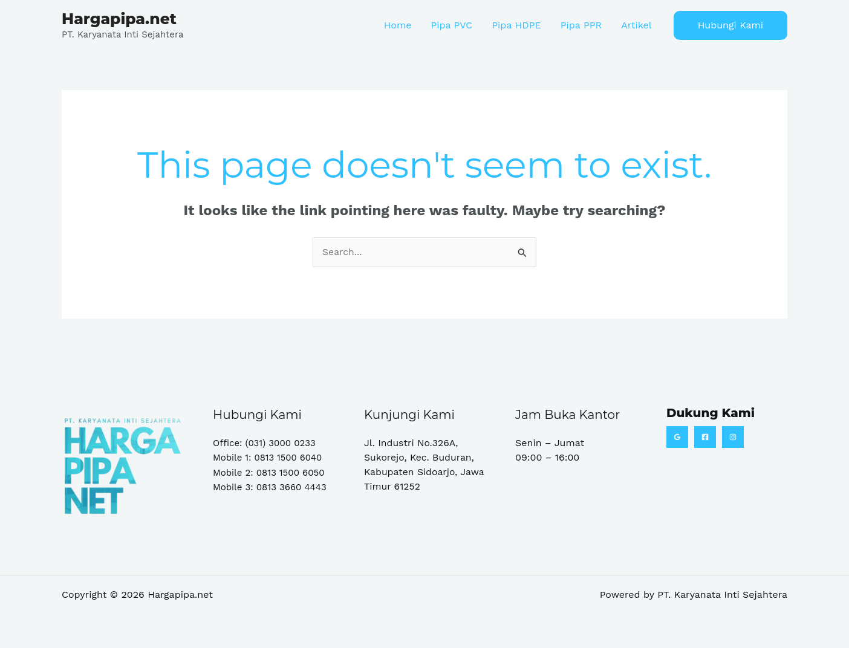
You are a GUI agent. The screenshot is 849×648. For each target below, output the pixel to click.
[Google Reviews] (677, 437)
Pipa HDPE (516, 25)
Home (398, 25)
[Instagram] (733, 437)
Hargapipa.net (119, 19)
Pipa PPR (581, 25)
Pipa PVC (451, 25)
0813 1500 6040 (289, 457)
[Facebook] (705, 437)
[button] (730, 25)
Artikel (636, 25)
